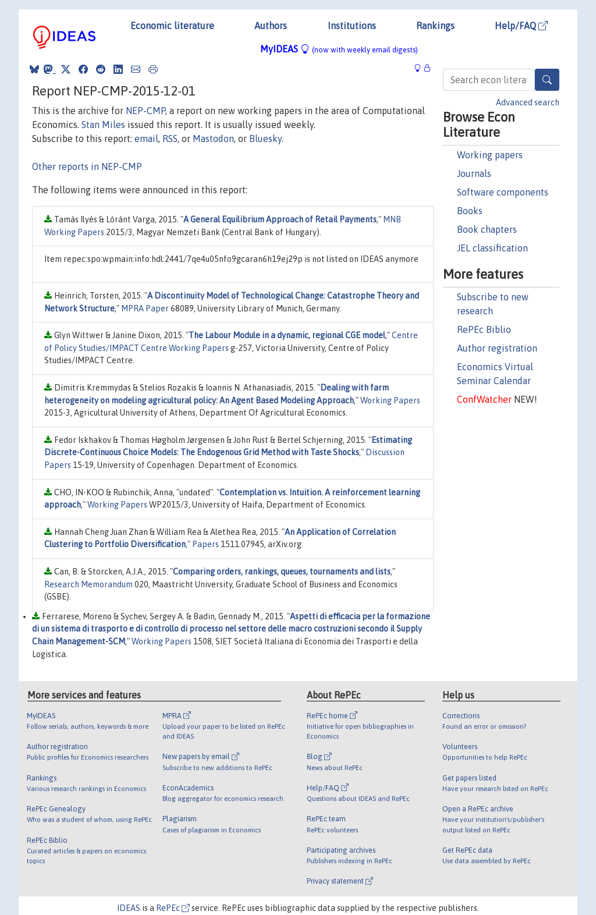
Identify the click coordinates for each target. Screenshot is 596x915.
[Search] (547, 80)
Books (470, 210)
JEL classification (492, 248)
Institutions (352, 25)
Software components (502, 192)
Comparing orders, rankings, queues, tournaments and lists (282, 571)
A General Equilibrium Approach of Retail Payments (280, 219)
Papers (205, 544)
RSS (170, 138)
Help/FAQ (521, 25)
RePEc (173, 908)
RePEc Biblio (484, 329)
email (146, 138)
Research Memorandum (88, 584)
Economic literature (172, 25)
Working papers (490, 155)
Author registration (497, 348)
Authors (270, 25)
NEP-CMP (145, 110)
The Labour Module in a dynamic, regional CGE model (287, 335)
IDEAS (128, 908)
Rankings (435, 25)
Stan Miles (103, 124)
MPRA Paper (145, 308)
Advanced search (527, 102)
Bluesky (265, 138)
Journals (474, 173)
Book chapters (487, 229)
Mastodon (213, 138)
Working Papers (390, 400)
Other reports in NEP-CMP (87, 166)
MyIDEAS (339, 49)
